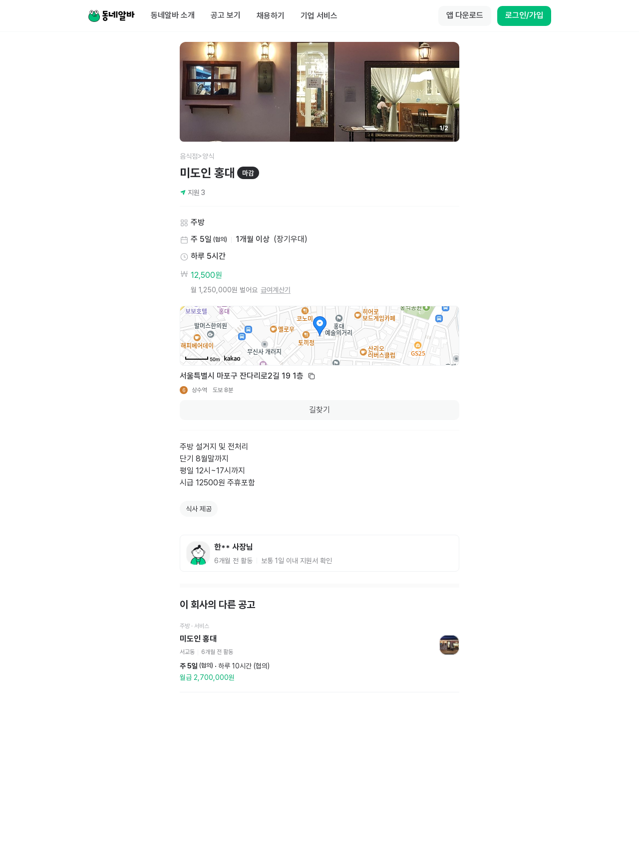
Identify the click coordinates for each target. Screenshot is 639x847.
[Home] (111, 16)
